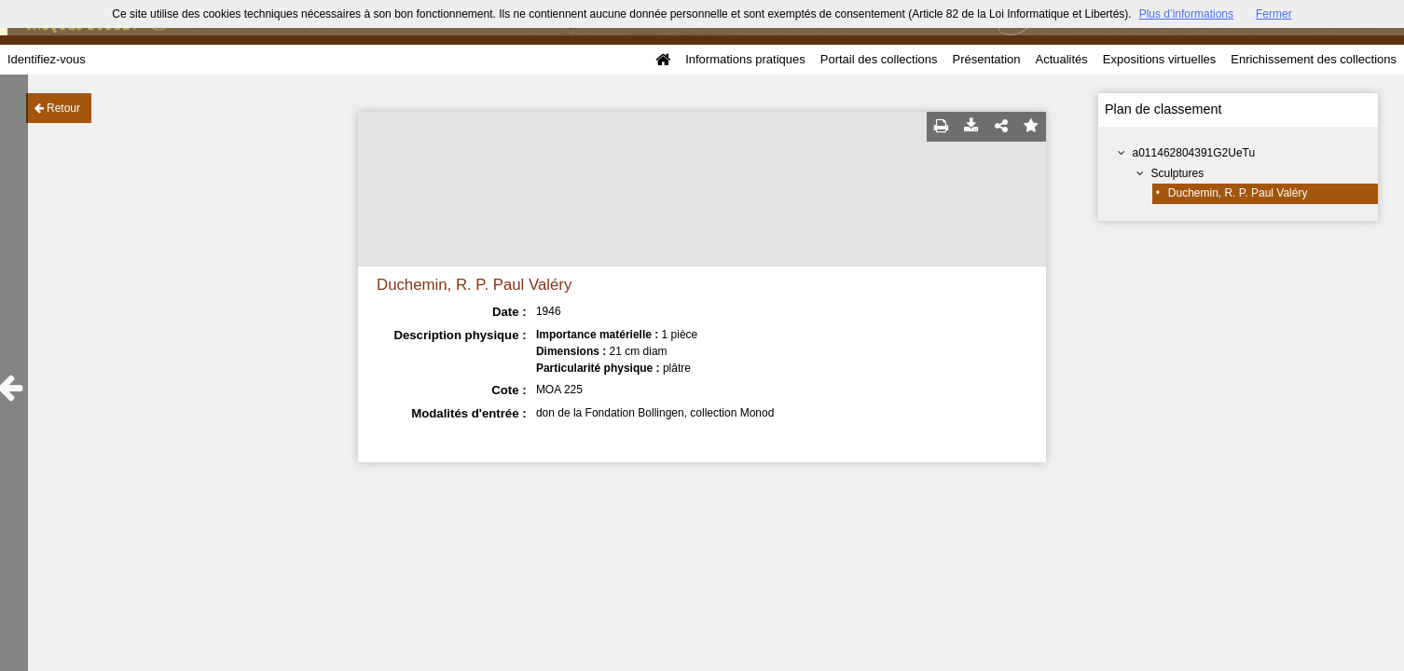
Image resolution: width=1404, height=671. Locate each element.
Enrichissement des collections (1314, 59)
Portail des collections (879, 59)
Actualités (1061, 59)
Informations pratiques (745, 59)
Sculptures (1177, 173)
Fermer (1274, 14)
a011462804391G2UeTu (1194, 152)
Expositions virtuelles (1159, 59)
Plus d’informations (1186, 14)
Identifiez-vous (46, 59)
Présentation (986, 59)
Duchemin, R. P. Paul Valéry (1238, 192)
